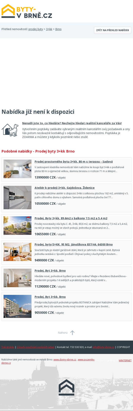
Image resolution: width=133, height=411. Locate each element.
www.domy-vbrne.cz (65, 359)
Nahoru (62, 332)
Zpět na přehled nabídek (112, 30)
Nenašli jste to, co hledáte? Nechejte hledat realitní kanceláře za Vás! (72, 123)
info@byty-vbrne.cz (103, 347)
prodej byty (36, 29)
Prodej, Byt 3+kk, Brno (50, 270)
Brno (58, 29)
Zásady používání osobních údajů (35, 347)
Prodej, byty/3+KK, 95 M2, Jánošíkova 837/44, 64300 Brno (74, 244)
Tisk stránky (7, 347)
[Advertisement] (30, 75)
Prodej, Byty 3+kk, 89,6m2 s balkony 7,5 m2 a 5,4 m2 (71, 218)
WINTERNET (125, 360)
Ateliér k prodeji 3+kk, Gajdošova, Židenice (65, 188)
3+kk (49, 29)
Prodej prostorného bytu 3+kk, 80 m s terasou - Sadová (74, 161)
